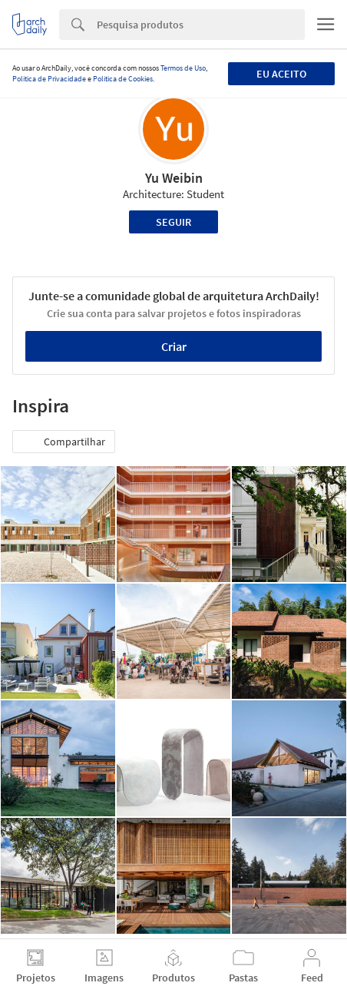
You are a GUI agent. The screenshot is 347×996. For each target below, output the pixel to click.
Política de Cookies (123, 79)
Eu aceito (281, 74)
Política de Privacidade (49, 79)
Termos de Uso (183, 68)
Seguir (173, 222)
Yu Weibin (174, 178)
